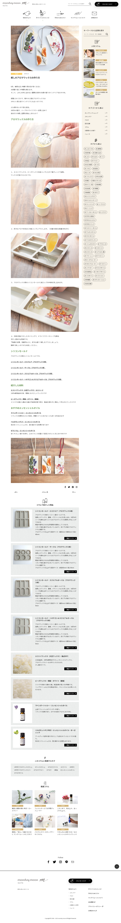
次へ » (74, 492)
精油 (56, 770)
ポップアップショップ (91, 113)
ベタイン (103, 264)
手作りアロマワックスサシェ (23, 767)
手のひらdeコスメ (93, 893)
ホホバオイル (90, 236)
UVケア (96, 192)
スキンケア (88, 116)
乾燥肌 (99, 184)
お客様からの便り (90, 130)
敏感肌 (88, 192)
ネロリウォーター (91, 264)
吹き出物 (99, 176)
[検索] (90, 4)
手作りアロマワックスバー (23, 770)
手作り (72, 767)
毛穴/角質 (89, 165)
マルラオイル (101, 268)
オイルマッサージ (91, 200)
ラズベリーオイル (91, 228)
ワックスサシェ (40, 767)
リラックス (89, 176)
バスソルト (100, 276)
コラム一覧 (45, 492)
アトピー (95, 161)
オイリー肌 (89, 184)
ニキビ (88, 169)
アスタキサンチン (91, 240)
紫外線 (88, 153)
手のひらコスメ (90, 220)
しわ (87, 157)
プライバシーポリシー (95, 906)
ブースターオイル (91, 212)
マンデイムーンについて (95, 898)
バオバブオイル (100, 272)
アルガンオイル (90, 232)
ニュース (87, 134)
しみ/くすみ (89, 149)
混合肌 (88, 188)
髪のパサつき (97, 180)
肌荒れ (96, 169)
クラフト (64, 767)
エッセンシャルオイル (67, 770)
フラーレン (89, 256)
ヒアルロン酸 (100, 252)
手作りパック (90, 224)
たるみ (95, 157)
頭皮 (87, 180)
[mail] (73, 862)
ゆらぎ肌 (97, 172)
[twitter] (54, 862)
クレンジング (90, 204)
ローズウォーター (91, 260)
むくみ (88, 172)
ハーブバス (101, 204)
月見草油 (88, 272)
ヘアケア (103, 212)
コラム (87, 127)
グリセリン (100, 256)
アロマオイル (19, 773)
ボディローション (99, 280)
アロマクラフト (53, 767)
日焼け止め (97, 153)
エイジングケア (90, 196)
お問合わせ (91, 911)
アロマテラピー (39, 770)
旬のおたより (72, 889)
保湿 (87, 161)
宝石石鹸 (87, 123)
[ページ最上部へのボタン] (117, 866)
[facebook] (48, 862)
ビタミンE (89, 252)
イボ (97, 165)
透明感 (99, 149)
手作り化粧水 (90, 216)
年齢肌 (96, 188)
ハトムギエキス (90, 244)
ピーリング (89, 208)
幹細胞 (88, 280)
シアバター (89, 268)
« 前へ (16, 492)
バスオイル (89, 276)
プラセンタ (103, 244)
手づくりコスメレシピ (95, 889)
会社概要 (91, 902)
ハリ (102, 157)
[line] (67, 862)
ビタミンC (100, 248)
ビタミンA (89, 248)
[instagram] (60, 862)
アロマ (49, 770)
